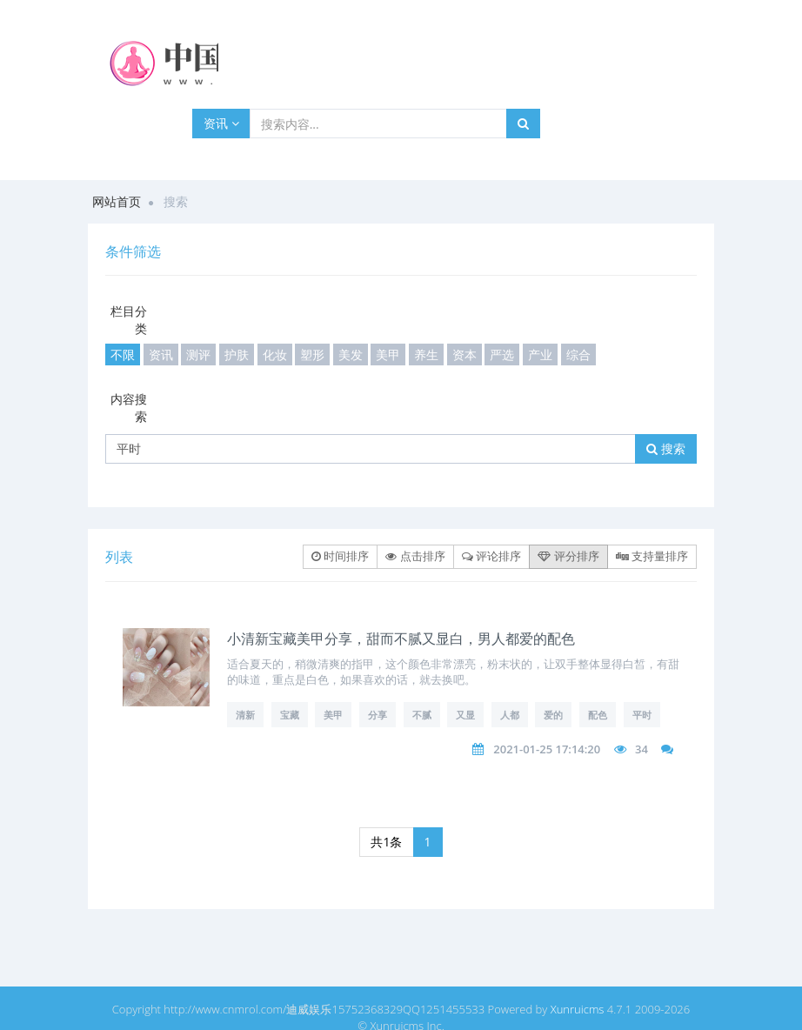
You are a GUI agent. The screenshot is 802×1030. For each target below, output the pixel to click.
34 (641, 749)
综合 (578, 354)
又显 (465, 714)
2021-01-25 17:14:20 (546, 749)
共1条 (386, 841)
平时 (642, 714)
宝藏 (289, 714)
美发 (350, 354)
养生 (426, 354)
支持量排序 (652, 556)
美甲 (388, 354)
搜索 (665, 448)
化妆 (275, 354)
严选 (502, 354)
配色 (597, 714)
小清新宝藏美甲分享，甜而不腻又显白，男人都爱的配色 (401, 638)
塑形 (312, 354)
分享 (377, 714)
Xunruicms (578, 1009)
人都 (509, 714)
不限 (122, 354)
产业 (540, 354)
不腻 (421, 714)
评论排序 (491, 556)
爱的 (553, 714)
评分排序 (568, 556)
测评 (198, 354)
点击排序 (414, 556)
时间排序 (340, 556)
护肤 (236, 354)
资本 (464, 354)
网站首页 (116, 201)
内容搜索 (128, 408)
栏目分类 (128, 320)
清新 (245, 714)
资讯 (221, 123)
